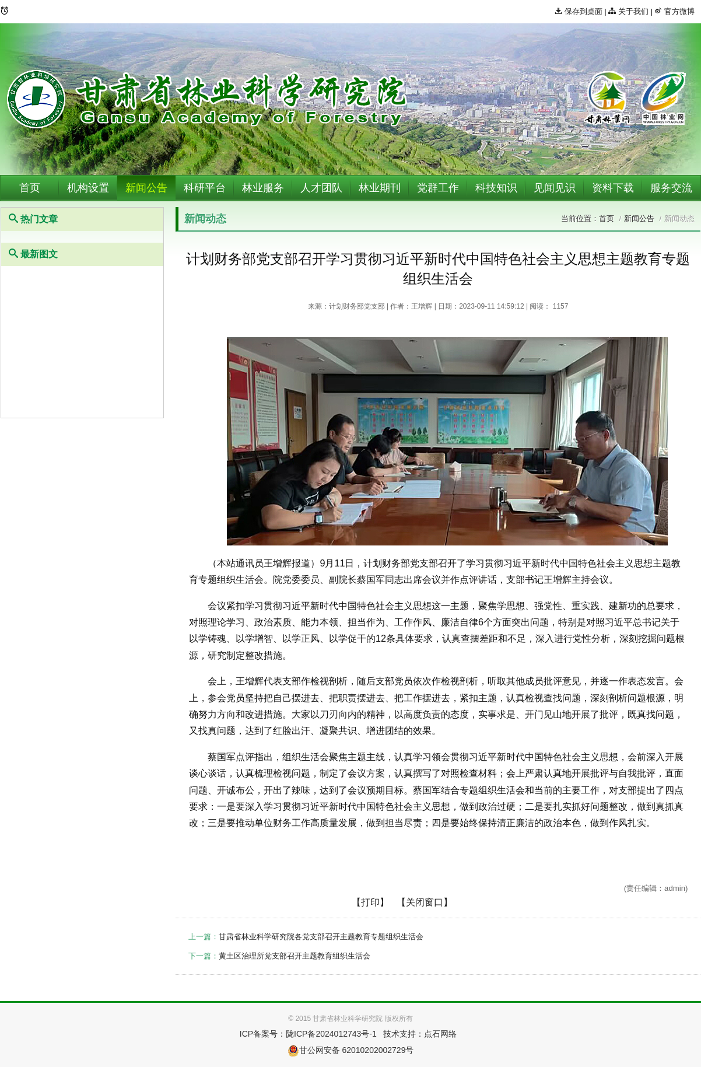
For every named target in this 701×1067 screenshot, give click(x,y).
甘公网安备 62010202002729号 (351, 1050)
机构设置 (88, 188)
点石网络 (440, 1033)
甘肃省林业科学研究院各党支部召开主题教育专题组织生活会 (321, 936)
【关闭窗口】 (425, 902)
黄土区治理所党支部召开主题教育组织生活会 (294, 955)
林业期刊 (380, 188)
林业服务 (263, 188)
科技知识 (496, 188)
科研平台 (205, 188)
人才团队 (321, 188)
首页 (29, 188)
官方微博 (674, 11)
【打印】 (370, 902)
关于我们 (628, 11)
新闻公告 (146, 188)
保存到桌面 (578, 11)
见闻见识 (555, 188)
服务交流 (671, 188)
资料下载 (613, 188)
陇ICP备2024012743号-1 (331, 1033)
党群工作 (438, 188)
